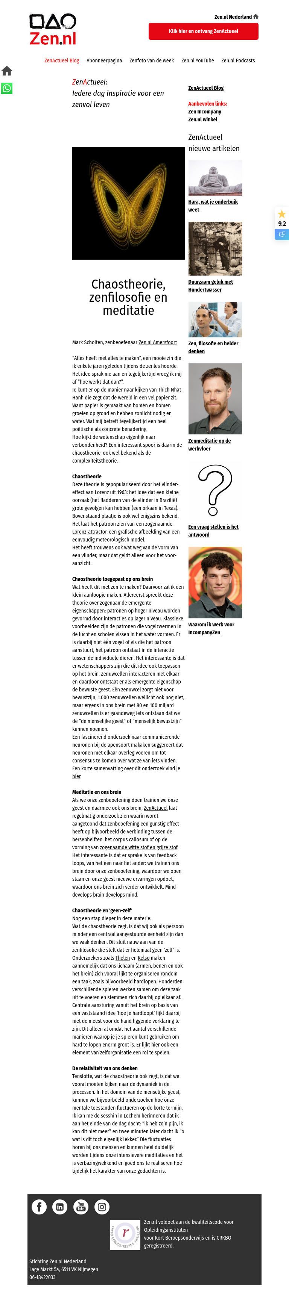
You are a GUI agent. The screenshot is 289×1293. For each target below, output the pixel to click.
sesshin (109, 1116)
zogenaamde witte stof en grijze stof (139, 847)
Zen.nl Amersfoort (157, 342)
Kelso (143, 958)
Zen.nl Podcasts (238, 60)
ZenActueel (155, 808)
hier (76, 776)
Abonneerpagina (104, 60)
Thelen (123, 958)
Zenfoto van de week (151, 60)
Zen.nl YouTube (197, 60)
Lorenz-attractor (89, 532)
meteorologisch (112, 540)
